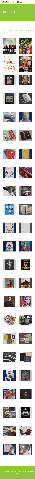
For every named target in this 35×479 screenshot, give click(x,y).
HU (24, 2)
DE (29, 2)
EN (26, 2)
